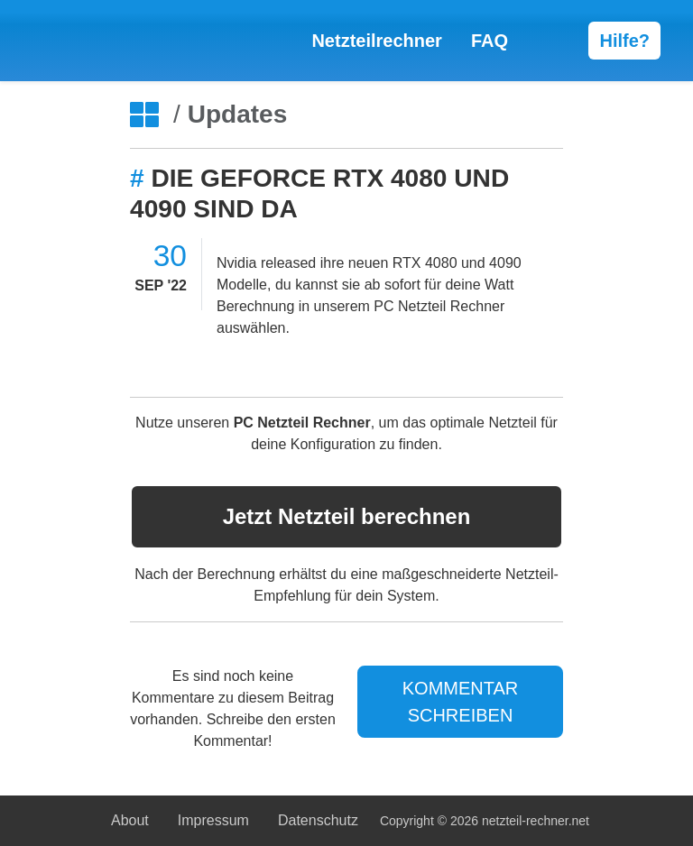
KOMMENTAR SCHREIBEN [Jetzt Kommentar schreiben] (460, 701)
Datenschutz (318, 820)
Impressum (213, 820)
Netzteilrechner (376, 41)
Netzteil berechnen (347, 516)
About (130, 820)
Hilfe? (624, 41)
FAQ (489, 41)
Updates (237, 114)
